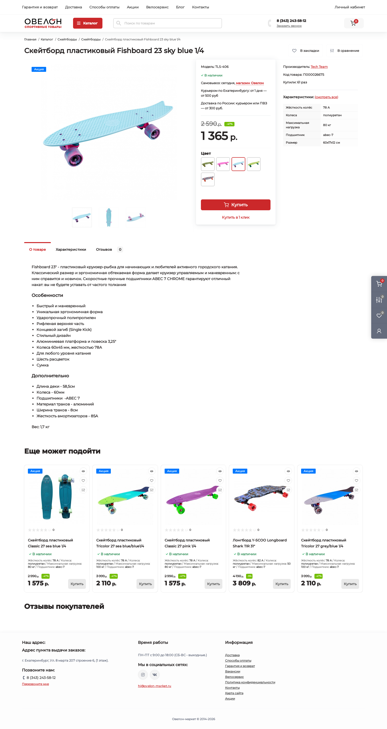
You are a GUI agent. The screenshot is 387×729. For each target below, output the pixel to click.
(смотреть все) (326, 97)
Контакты (200, 7)
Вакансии (232, 671)
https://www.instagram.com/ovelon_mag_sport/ (143, 675)
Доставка (73, 7)
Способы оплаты (104, 7)
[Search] (118, 23)
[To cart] (77, 584)
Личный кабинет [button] (350, 7)
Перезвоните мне (35, 684)
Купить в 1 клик (235, 217)
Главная (30, 39)
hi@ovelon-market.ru (154, 686)
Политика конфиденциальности (250, 682)
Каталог (47, 39)
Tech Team (319, 67)
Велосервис (157, 7)
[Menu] (87, 23)
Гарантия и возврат (40, 7)
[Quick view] (83, 471)
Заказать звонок (289, 26)
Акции (133, 7)
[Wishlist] (83, 480)
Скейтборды (67, 39)
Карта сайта (234, 693)
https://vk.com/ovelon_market (155, 675)
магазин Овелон (250, 83)
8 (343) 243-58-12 (291, 21)
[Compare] (83, 490)
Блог (180, 7)
